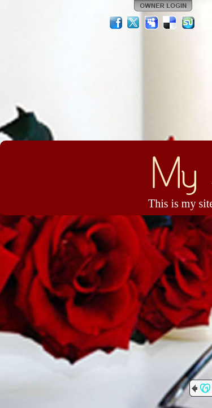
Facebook (116, 23)
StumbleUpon (188, 23)
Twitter (134, 23)
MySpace (152, 23)
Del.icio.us (170, 23)
